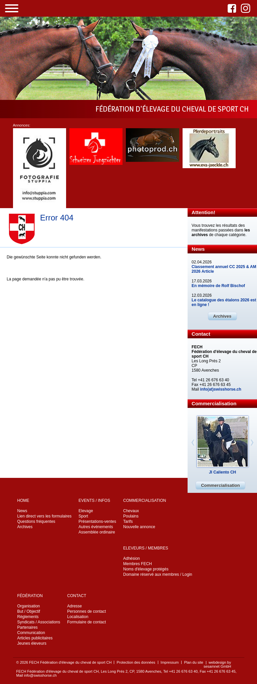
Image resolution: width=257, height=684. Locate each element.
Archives (222, 316)
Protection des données (135, 662)
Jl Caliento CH (222, 472)
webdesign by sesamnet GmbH (217, 664)
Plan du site (193, 662)
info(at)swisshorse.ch (220, 389)
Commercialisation (220, 485)
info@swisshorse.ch (40, 675)
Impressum (170, 662)
